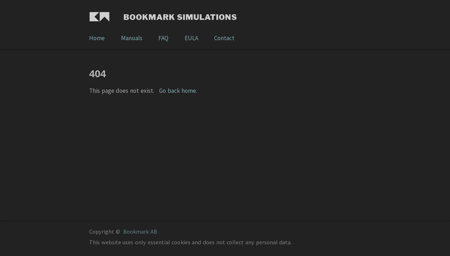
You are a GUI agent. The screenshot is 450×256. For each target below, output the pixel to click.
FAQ (163, 38)
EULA (192, 38)
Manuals (132, 38)
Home (97, 38)
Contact (224, 38)
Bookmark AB (140, 231)
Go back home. (178, 91)
